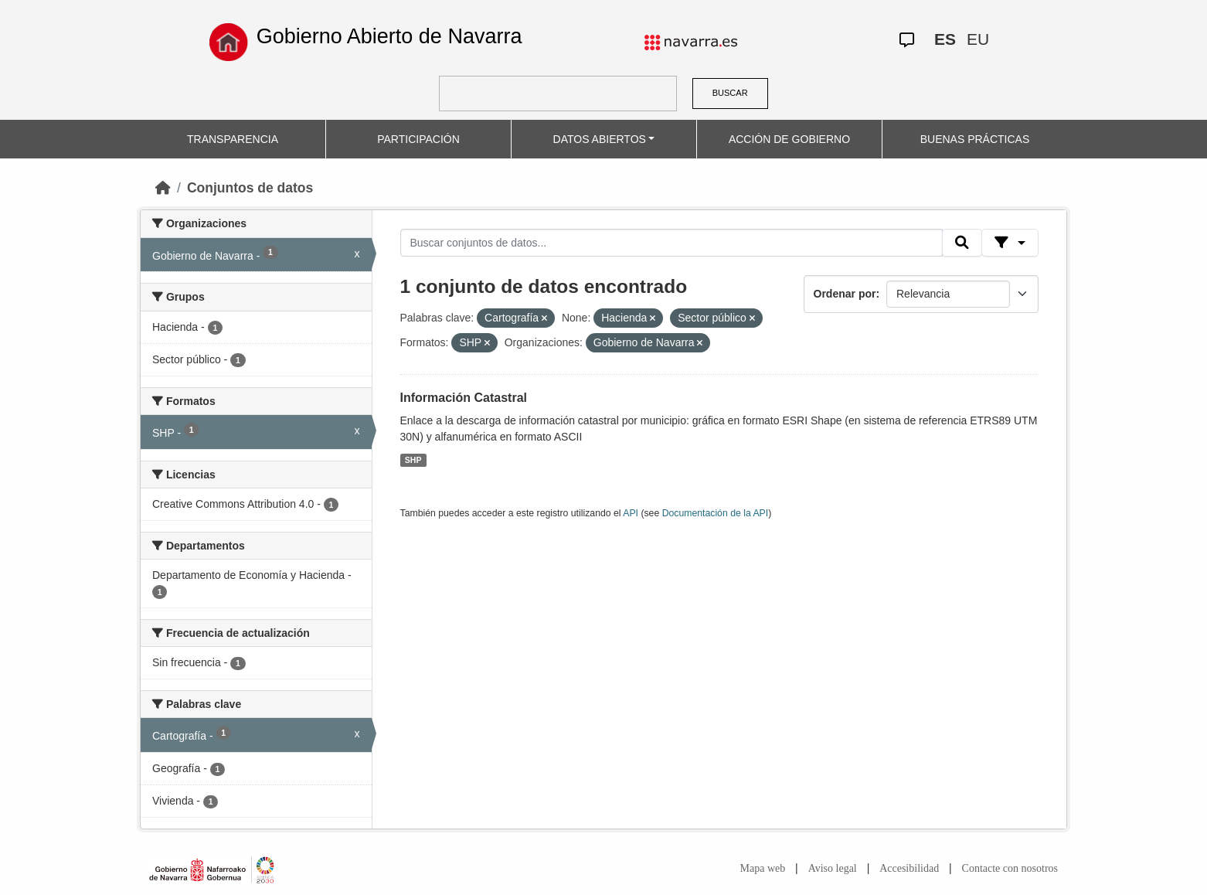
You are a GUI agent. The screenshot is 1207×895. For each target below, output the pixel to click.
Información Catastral (463, 397)
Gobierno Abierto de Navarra (389, 36)
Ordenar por (845, 294)
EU (978, 39)
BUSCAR (730, 92)
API (630, 513)
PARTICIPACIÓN (418, 139)
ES (945, 39)
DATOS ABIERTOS (599, 139)
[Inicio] (163, 188)
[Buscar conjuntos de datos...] (671, 243)
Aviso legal (832, 868)
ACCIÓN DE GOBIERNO (789, 139)
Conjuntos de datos (250, 188)
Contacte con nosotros (1010, 868)
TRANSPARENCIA (232, 139)
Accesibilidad (909, 868)
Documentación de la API (715, 513)
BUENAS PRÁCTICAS (975, 139)
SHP (413, 460)
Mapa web (763, 868)
